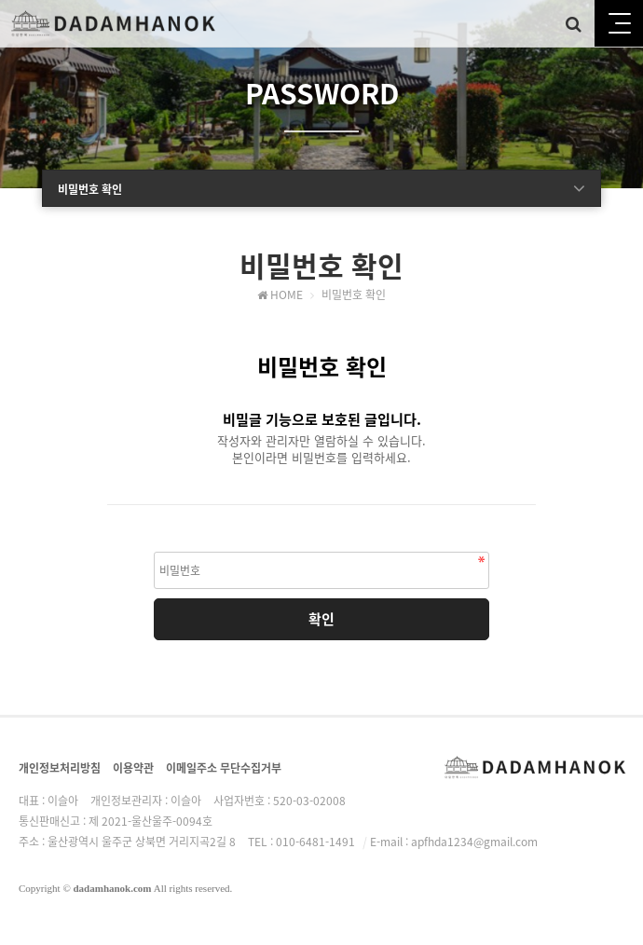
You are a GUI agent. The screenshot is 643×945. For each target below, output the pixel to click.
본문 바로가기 (0, 0)
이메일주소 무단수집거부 (223, 768)
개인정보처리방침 (60, 768)
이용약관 (133, 768)
